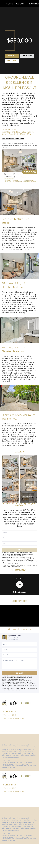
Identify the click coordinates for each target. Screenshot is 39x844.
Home (9, 3)
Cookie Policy (6, 765)
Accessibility (11, 767)
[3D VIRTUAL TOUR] (12, 61)
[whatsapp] (23, 738)
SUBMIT (19, 673)
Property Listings (29, 765)
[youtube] (15, 738)
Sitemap (4, 767)
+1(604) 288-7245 (13, 639)
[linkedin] (6, 738)
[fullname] (19, 532)
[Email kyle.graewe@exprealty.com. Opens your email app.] (16, 718)
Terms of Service (29, 565)
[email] (19, 543)
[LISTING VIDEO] (12, 56)
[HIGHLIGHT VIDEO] (27, 56)
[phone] (19, 538)
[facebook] (2, 738)
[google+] (19, 738)
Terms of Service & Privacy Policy (18, 764)
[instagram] (10, 738)
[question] (19, 663)
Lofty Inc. (12, 762)
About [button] (20, 3)
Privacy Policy (6, 566)
